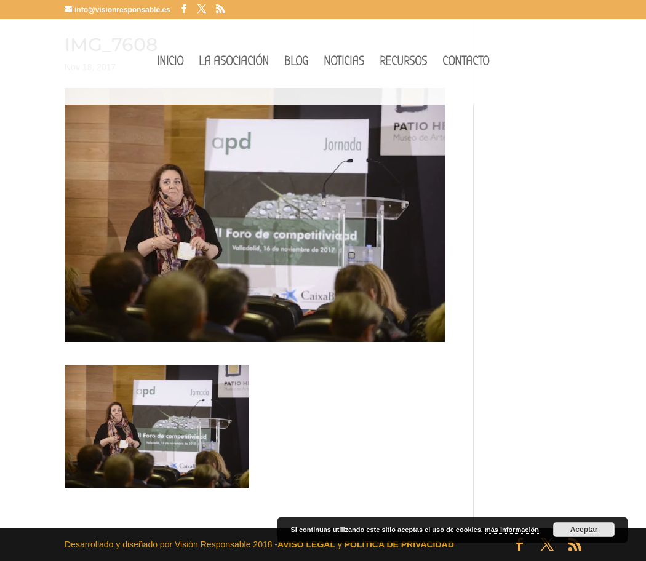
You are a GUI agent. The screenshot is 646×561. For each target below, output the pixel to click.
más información (512, 529)
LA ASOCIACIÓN (234, 63)
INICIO (170, 63)
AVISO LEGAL (306, 544)
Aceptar (584, 529)
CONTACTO (465, 63)
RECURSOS (403, 63)
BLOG (296, 63)
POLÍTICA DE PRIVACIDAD (399, 544)
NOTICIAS (344, 63)
